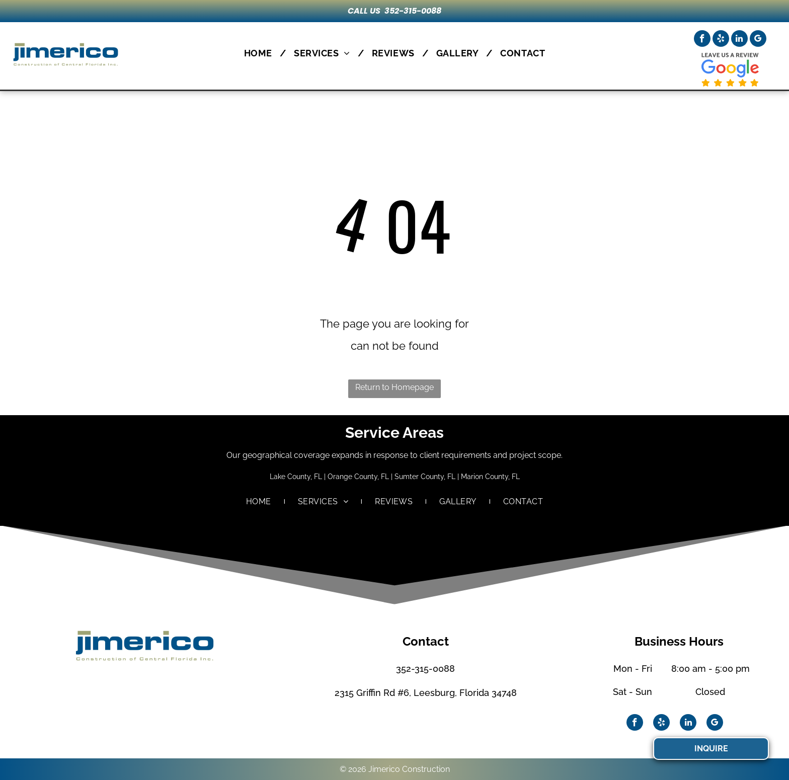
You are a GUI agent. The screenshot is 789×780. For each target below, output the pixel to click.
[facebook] (702, 39)
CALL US (364, 11)
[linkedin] (739, 39)
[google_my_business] (758, 39)
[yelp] (721, 39)
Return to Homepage (394, 387)
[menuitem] (261, 53)
